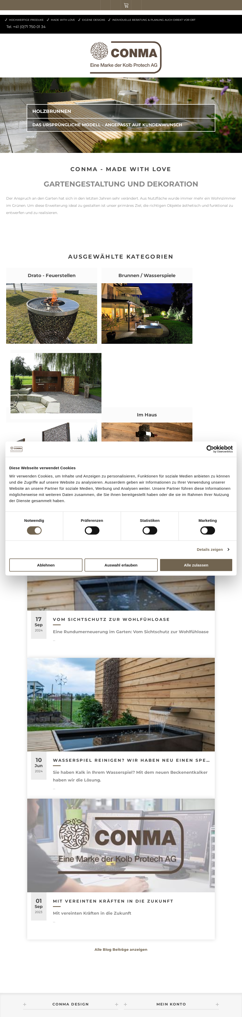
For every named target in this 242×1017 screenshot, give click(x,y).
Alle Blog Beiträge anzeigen (121, 880)
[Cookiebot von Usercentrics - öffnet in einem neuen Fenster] (210, 449)
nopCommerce (83, 1003)
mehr (31, 137)
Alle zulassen (196, 565)
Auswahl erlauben (121, 565)
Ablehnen (45, 565)
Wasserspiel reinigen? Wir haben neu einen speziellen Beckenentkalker (132, 691)
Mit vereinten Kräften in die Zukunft (113, 832)
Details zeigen (210, 549)
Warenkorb (126, 5)
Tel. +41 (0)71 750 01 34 (25, 26)
